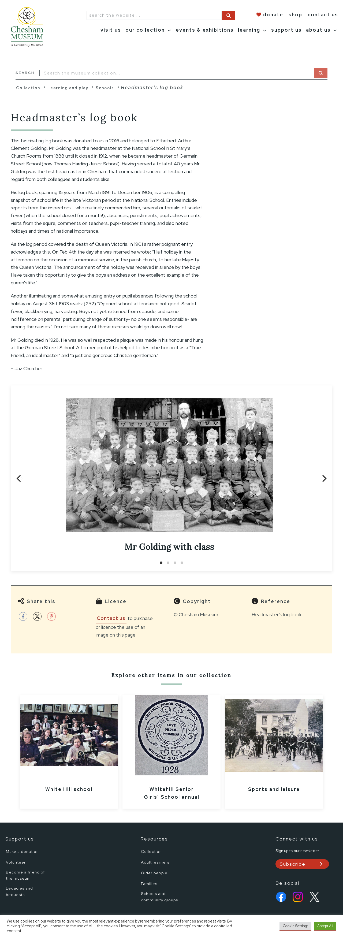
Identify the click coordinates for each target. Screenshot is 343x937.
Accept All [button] (325, 926)
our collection (145, 30)
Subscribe (292, 864)
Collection (28, 87)
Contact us (111, 618)
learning (249, 30)
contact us (323, 15)
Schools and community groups (159, 896)
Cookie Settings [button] (295, 926)
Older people (154, 872)
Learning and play (67, 87)
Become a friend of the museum (25, 875)
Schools (105, 87)
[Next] (324, 478)
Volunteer (16, 862)
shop (295, 15)
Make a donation (22, 851)
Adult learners (155, 862)
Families (149, 883)
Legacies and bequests (19, 891)
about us (318, 30)
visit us (110, 30)
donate (273, 15)
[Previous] (19, 478)
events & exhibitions (205, 30)
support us (286, 30)
